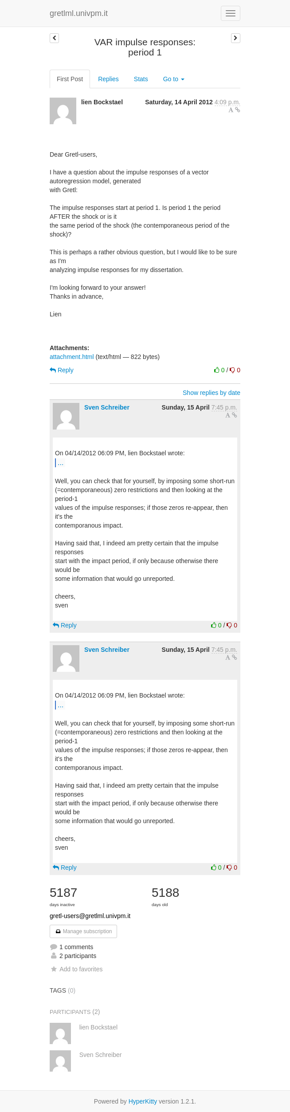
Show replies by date (211, 392)
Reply (62, 370)
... (60, 462)
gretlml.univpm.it (79, 13)
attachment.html (72, 356)
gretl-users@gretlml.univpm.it (90, 915)
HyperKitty (143, 1101)
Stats (141, 79)
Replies (108, 79)
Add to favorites (76, 969)
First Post (70, 79)
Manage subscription (83, 931)
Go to (173, 79)
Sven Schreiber (106, 407)
